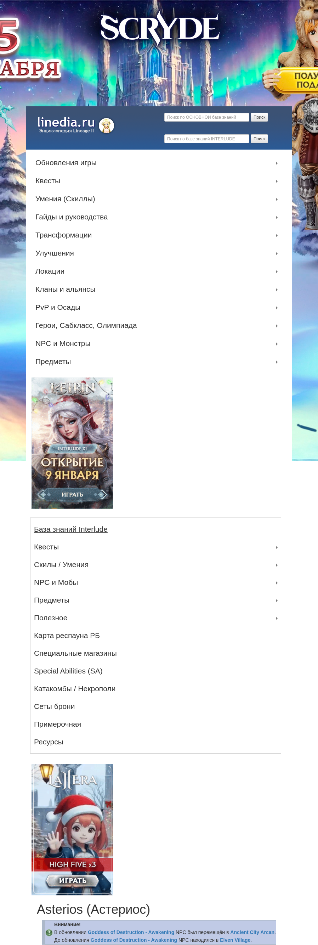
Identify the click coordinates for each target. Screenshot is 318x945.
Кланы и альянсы (67, 289)
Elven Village (235, 940)
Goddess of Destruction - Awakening (131, 932)
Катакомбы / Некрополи (74, 688)
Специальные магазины (75, 653)
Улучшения (56, 253)
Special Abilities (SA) (68, 671)
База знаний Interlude (71, 529)
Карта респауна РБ (67, 635)
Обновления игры (67, 162)
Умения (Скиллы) (67, 199)
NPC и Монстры (64, 343)
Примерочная (57, 724)
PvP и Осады (59, 307)
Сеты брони (54, 706)
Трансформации (65, 235)
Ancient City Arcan (252, 932)
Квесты (49, 180)
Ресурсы (48, 742)
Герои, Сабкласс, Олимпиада (88, 325)
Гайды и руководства (73, 217)
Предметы (54, 361)
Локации (51, 271)
